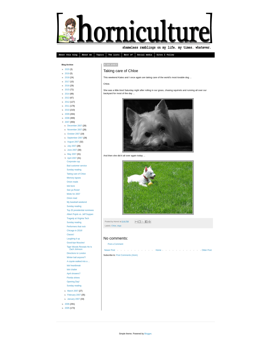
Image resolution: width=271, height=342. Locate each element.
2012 (67, 102)
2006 (67, 304)
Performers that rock (76, 226)
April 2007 (72, 158)
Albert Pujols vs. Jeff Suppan (80, 214)
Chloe (113, 226)
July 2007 (72, 146)
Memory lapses (74, 178)
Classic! (70, 234)
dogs (119, 226)
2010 (67, 110)
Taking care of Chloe (76, 174)
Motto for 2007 (73, 194)
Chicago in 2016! (74, 230)
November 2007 (75, 129)
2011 (67, 106)
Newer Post (109, 250)
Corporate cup (73, 161)
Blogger (147, 333)
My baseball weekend (77, 202)
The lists (113, 55)
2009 (67, 114)
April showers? (73, 273)
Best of (128, 55)
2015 (67, 89)
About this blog (68, 55)
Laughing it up (73, 238)
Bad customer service (77, 165)
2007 (67, 122)
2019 (67, 73)
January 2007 (73, 299)
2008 (67, 118)
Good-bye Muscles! (76, 242)
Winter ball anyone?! (76, 257)
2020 (67, 69)
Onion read (72, 198)
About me (87, 55)
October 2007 (73, 134)
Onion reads (72, 182)
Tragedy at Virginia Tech (78, 218)
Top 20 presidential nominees (80, 210)
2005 (67, 308)
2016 (67, 85)
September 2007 (75, 138)
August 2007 (73, 142)
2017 (67, 81)
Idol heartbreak (74, 265)
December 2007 (75, 125)
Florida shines (73, 277)
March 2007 (73, 291)
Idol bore (71, 186)
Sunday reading (74, 169)
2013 (67, 98)
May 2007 (72, 154)
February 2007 (74, 295)
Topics (100, 55)
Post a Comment (115, 244)
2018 (67, 77)
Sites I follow (165, 55)
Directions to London (76, 253)
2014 (67, 94)
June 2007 (72, 150)
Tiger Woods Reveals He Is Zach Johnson (79, 248)
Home (158, 250)
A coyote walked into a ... (78, 261)
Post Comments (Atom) (127, 255)
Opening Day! (73, 281)
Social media (144, 55)
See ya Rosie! (73, 190)
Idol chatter (72, 269)
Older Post (207, 250)
